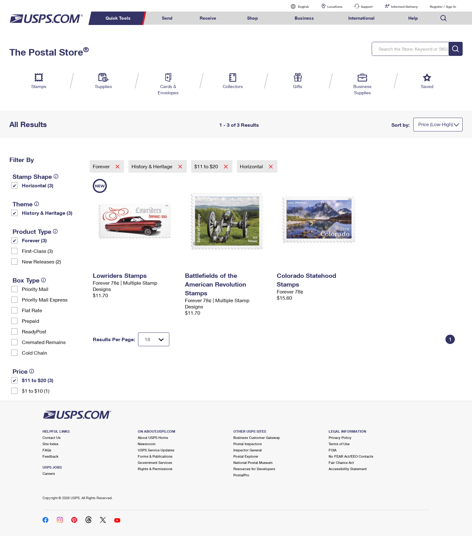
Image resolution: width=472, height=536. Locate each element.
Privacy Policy (340, 437)
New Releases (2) (41, 261)
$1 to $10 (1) (35, 391)
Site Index (50, 444)
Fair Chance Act (341, 462)
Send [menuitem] (167, 18)
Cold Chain (34, 353)
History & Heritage (153, 166)
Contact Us (51, 437)
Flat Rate (32, 310)
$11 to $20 (206, 166)
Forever (102, 166)
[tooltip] (55, 176)
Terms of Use (339, 444)
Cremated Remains (44, 342)
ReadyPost (34, 331)
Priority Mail (35, 289)
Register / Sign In (443, 6)
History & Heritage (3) (47, 213)
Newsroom (147, 444)
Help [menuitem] (413, 18)
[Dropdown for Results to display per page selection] (153, 339)
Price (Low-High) (435, 124)
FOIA (332, 450)
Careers (48, 473)
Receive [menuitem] (208, 18)
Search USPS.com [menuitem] (443, 18)
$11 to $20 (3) (37, 380)
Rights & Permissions (155, 469)
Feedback (50, 456)
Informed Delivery (404, 6)
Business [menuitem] (304, 18)
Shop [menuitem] (252, 18)
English (297, 6)
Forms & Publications (155, 456)
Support (367, 6)
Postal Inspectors (247, 444)
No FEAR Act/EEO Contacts (351, 456)
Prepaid (30, 321)
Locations (334, 6)
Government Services (155, 462)
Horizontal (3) (37, 185)
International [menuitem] (361, 18)
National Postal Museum (253, 462)
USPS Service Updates (156, 450)
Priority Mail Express (44, 299)
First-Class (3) (37, 251)
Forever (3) (34, 240)
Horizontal (252, 166)
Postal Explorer (245, 456)
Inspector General (247, 450)
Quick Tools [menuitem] (118, 18)
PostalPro (241, 475)
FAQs (46, 450)
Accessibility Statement (348, 469)
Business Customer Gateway (256, 437)
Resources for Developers (254, 469)
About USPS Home (153, 437)
